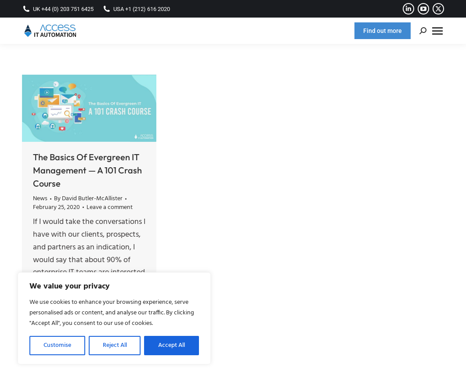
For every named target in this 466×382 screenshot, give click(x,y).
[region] (114, 318)
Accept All (171, 345)
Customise (57, 345)
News (40, 199)
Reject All (115, 345)
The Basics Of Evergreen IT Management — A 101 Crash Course (87, 170)
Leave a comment (110, 207)
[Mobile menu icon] (437, 31)
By (88, 199)
